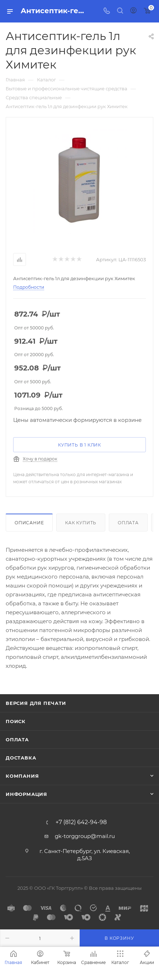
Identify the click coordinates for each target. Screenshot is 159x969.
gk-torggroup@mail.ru (85, 836)
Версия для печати (36, 703)
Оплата (128, 522)
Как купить (80, 522)
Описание (29, 522)
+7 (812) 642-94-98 (81, 822)
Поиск (16, 721)
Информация (26, 794)
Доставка (21, 758)
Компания (22, 776)
